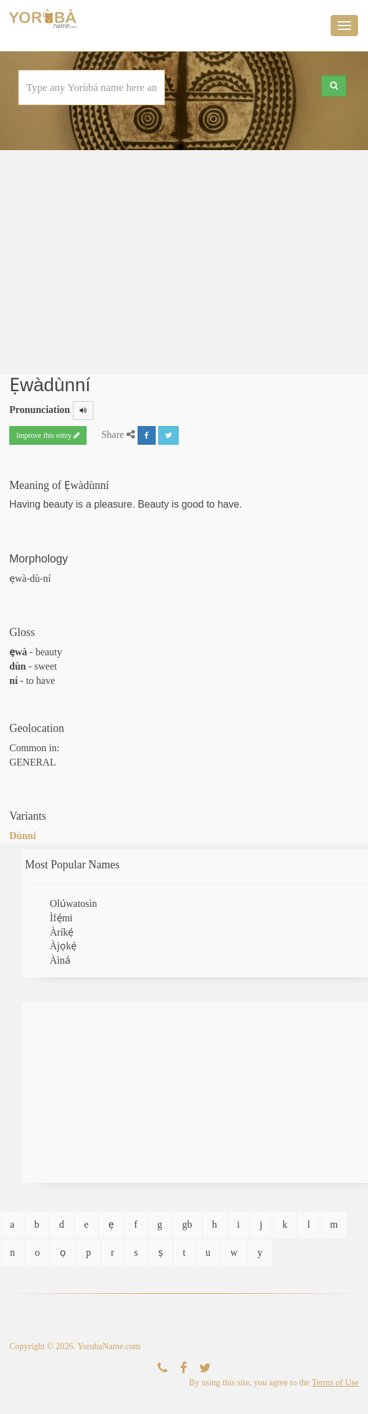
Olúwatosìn (73, 903)
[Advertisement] (184, 256)
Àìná (60, 960)
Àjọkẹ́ (63, 946)
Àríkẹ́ (61, 932)
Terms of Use (335, 1382)
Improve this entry (48, 435)
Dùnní (22, 835)
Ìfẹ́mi (61, 918)
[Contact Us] (162, 1368)
